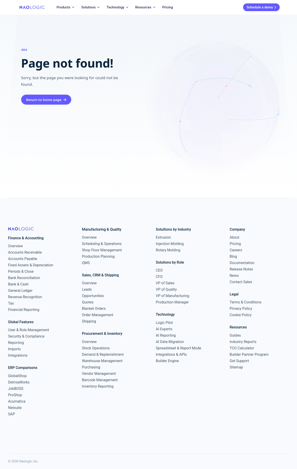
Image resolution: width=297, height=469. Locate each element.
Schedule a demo (261, 7)
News (234, 275)
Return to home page (46, 99)
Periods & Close (21, 271)
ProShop (15, 395)
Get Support (239, 361)
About (234, 237)
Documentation (242, 263)
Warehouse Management (102, 361)
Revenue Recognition (25, 297)
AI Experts (164, 329)
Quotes (88, 302)
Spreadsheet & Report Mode (178, 348)
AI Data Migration (170, 342)
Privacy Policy (241, 308)
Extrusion (163, 237)
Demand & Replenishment (103, 354)
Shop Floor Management (102, 250)
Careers (236, 250)
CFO (159, 277)
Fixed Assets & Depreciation (30, 265)
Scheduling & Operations (102, 244)
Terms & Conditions (245, 302)
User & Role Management (28, 330)
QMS (86, 263)
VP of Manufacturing (172, 296)
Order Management (97, 315)
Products (66, 7)
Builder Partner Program (249, 354)
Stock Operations (96, 348)
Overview (15, 246)
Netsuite (15, 408)
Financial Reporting (23, 310)
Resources (145, 7)
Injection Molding (170, 244)
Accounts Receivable (25, 252)
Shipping (89, 321)
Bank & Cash (18, 284)
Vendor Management (99, 373)
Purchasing (91, 367)
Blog (233, 256)
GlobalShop (17, 376)
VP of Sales (165, 283)
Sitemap (236, 367)
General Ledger (20, 290)
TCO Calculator (242, 348)
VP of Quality (166, 289)
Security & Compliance (26, 336)
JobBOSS (15, 388)
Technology (118, 7)
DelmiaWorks (19, 382)
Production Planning (98, 256)
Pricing (167, 7)
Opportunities (93, 296)
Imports (14, 349)
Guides (235, 335)
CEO (159, 270)
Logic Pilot (164, 322)
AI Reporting (166, 335)
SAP (11, 414)
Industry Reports (243, 342)
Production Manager (172, 302)
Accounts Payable (22, 259)
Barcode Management (100, 380)
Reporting (16, 342)
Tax (11, 303)
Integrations (18, 355)
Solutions (90, 7)
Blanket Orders (94, 308)
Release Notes (241, 269)
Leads (87, 289)
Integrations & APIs (171, 354)
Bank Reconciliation (24, 278)
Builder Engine (167, 361)
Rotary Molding (168, 250)
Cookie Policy (240, 315)
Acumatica (17, 401)
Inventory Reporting (98, 386)
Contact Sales (241, 282)
